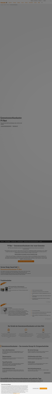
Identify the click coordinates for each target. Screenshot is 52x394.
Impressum (14, 393)
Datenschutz (18, 393)
